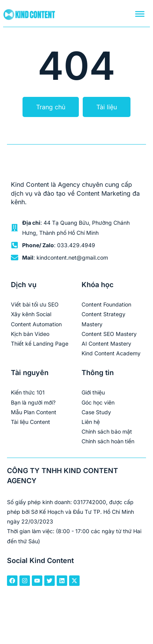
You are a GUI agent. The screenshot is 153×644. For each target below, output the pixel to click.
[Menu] (139, 14)
